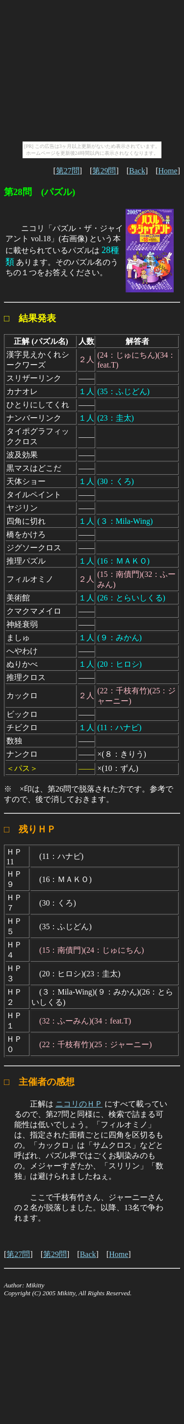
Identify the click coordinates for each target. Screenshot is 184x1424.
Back (137, 171)
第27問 (67, 171)
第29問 (104, 171)
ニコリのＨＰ (79, 1104)
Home (168, 171)
